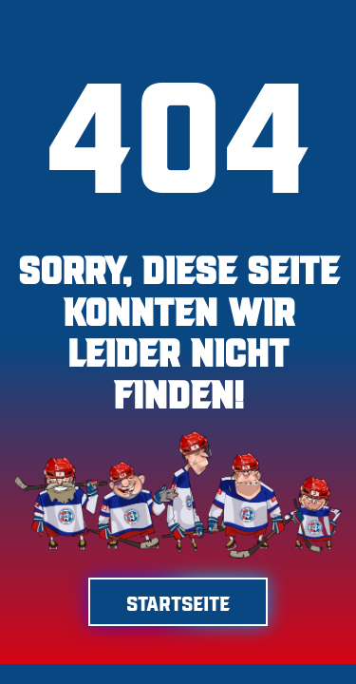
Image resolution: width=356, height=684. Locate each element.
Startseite (178, 601)
